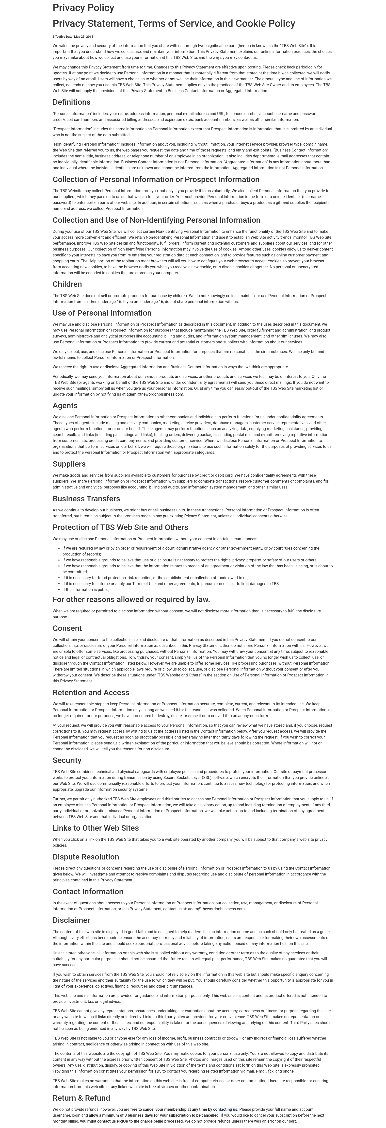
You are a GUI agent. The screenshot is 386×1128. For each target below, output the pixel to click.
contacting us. (225, 1109)
